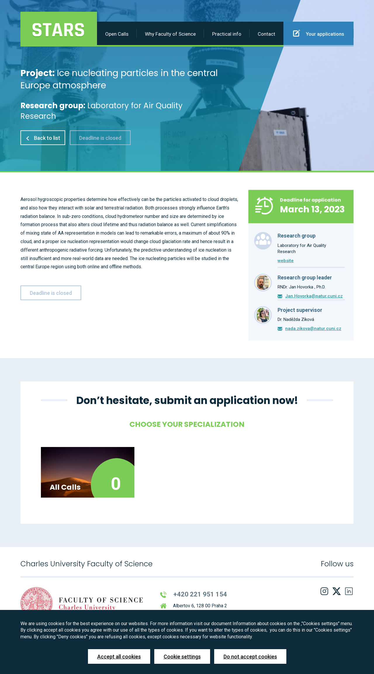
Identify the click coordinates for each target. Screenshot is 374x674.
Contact (266, 34)
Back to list (42, 138)
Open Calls (117, 34)
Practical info (226, 34)
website (286, 260)
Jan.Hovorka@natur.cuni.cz (314, 296)
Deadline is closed (100, 138)
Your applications (318, 33)
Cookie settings (182, 657)
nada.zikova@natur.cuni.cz (313, 328)
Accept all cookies (119, 657)
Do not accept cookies (250, 657)
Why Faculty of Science (170, 34)
